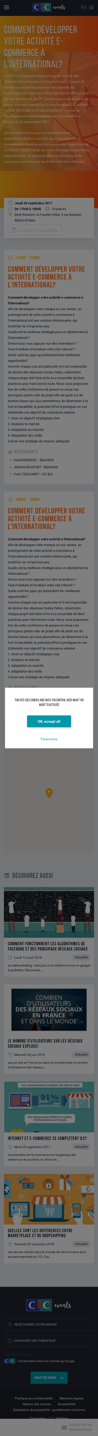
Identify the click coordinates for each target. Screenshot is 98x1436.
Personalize (49, 739)
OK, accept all (49, 721)
